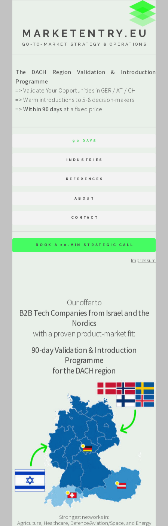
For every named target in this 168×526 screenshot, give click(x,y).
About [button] (84, 198)
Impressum (143, 260)
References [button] (85, 179)
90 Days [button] (84, 141)
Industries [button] (84, 160)
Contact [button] (85, 218)
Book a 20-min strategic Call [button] (85, 245)
